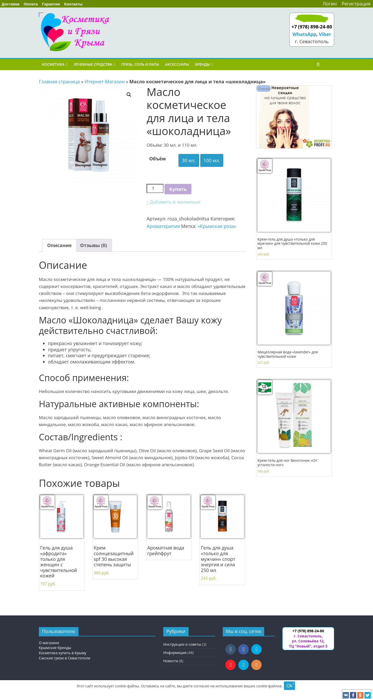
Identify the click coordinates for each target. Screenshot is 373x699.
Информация (175, 652)
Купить (178, 189)
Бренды (202, 64)
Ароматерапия (163, 226)
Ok (289, 685)
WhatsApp (304, 34)
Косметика (53, 64)
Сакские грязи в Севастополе (64, 658)
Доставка (10, 4)
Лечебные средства (93, 64)
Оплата (31, 4)
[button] (173, 202)
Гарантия (51, 4)
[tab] (59, 245)
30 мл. (189, 160)
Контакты (73, 4)
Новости (170, 660)
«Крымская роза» (217, 226)
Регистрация (356, 4)
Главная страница (59, 81)
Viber (325, 34)
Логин (330, 4)
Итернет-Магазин (105, 81)
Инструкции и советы (182, 644)
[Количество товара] (155, 188)
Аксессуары (177, 64)
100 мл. (212, 160)
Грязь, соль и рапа (140, 64)
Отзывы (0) (93, 245)
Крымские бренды (55, 647)
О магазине (49, 642)
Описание (59, 245)
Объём (157, 158)
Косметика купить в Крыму (62, 652)
